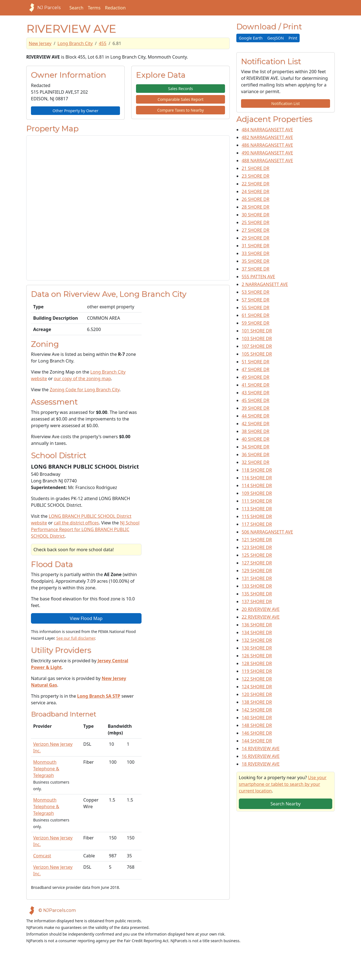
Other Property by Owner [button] (75, 110)
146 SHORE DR (257, 733)
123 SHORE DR (257, 547)
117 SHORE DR (257, 524)
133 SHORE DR (257, 586)
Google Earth (251, 38)
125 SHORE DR (257, 555)
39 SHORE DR (255, 408)
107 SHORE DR (257, 346)
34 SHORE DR (255, 447)
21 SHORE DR (255, 168)
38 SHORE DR (255, 431)
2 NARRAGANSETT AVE (265, 284)
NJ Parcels (43, 7)
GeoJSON (275, 38)
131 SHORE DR (257, 578)
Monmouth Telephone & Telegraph (46, 768)
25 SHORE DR (255, 222)
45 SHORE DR (255, 400)
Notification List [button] (285, 103)
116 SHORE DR (257, 478)
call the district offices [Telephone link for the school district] (76, 523)
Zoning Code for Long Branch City (84, 390)
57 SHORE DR (255, 300)
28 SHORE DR (255, 207)
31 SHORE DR (255, 246)
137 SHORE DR (257, 601)
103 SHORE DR (257, 338)
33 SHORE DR (255, 253)
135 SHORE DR (257, 594)
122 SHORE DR (257, 679)
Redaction (115, 8)
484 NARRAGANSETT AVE (267, 130)
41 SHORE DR (255, 385)
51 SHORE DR (255, 362)
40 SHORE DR (255, 439)
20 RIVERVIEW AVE (260, 609)
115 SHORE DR (257, 516)
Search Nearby (285, 804)
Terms (94, 8)
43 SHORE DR (255, 393)
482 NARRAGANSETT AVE (267, 137)
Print (293, 38)
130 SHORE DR (257, 648)
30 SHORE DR (255, 215)
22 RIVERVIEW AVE (260, 617)
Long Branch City (75, 43)
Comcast (42, 856)
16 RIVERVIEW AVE (260, 756)
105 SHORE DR (257, 354)
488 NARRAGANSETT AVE (267, 160)
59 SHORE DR (255, 323)
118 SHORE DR (257, 470)
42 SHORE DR (255, 424)
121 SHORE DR (257, 540)
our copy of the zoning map (82, 378)
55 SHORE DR (255, 307)
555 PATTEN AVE (258, 277)
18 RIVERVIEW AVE (260, 764)
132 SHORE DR (257, 640)
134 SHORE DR (257, 632)
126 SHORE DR (257, 656)
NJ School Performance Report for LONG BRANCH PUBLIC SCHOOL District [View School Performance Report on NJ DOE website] (85, 529)
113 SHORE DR (257, 509)
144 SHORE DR (257, 741)
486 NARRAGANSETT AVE (267, 145)
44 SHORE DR (255, 416)
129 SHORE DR (257, 571)
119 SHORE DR (257, 671)
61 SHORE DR (255, 315)
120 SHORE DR (257, 694)
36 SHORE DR (255, 454)
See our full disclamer (75, 638)
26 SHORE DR (255, 199)
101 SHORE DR (257, 331)
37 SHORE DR (255, 269)
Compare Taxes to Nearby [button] (180, 110)
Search (76, 8)
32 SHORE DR (255, 462)
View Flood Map (86, 618)
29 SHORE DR (255, 238)
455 (102, 43)
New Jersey (40, 43)
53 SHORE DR (255, 292)
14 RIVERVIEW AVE (260, 748)
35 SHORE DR (255, 261)
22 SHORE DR (255, 184)
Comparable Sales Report (180, 99)
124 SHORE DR (257, 687)
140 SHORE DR (257, 718)
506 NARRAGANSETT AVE (267, 532)
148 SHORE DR (257, 725)
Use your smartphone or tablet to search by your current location (282, 784)
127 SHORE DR (257, 563)
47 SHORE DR (255, 369)
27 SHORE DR (255, 230)
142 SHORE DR (257, 710)
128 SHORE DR (257, 663)
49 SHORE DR (255, 377)
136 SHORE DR (257, 625)
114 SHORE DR (257, 485)
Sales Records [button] (180, 88)
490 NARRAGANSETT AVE (267, 153)
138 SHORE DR (257, 702)
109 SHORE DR (257, 493)
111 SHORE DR (257, 501)
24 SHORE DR (255, 191)
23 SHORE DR (255, 176)
